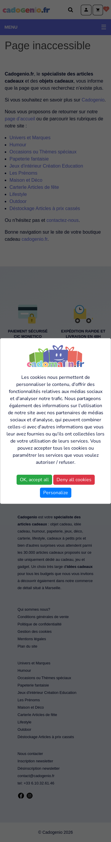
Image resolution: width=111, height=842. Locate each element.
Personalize (55, 492)
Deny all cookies (74, 479)
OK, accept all (34, 479)
